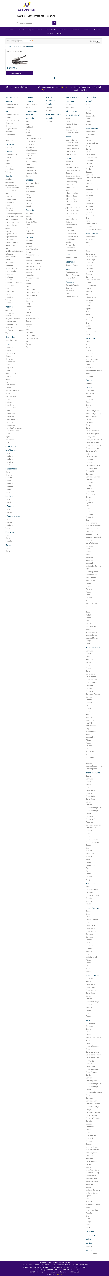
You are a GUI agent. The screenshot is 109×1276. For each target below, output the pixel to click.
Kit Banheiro (70, 291)
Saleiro (8, 294)
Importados (70, 101)
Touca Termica (91, 626)
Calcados (29, 180)
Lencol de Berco (72, 236)
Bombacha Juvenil (33, 269)
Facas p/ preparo (12, 242)
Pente (28, 164)
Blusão (88, 140)
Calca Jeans (90, 154)
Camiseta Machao (93, 477)
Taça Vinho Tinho (12, 431)
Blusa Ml (89, 659)
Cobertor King (71, 181)
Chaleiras (9, 211)
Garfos (8, 387)
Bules (8, 205)
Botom (28, 283)
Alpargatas (30, 186)
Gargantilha (90, 116)
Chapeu (29, 135)
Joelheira (89, 1158)
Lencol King (70, 239)
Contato (51, 16)
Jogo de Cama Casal (73, 207)
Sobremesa (10, 425)
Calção (88, 802)
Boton (28, 133)
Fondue (9, 382)
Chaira (8, 157)
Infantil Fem (10, 506)
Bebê (68, 164)
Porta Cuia (30, 167)
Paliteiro (9, 402)
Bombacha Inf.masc (33, 266)
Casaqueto (90, 494)
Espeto (8, 160)
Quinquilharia (11, 337)
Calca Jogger (91, 677)
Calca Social (90, 262)
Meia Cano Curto (92, 1170)
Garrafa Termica (12, 390)
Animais (9, 310)
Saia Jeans (90, 751)
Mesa (68, 269)
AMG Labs (59, 1274)
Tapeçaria (70, 282)
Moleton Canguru (93, 1190)
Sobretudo (90, 757)
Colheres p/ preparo (14, 213)
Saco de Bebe (71, 130)
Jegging (89, 723)
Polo (87, 311)
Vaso (8, 333)
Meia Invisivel (91, 957)
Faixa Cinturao (31, 150)
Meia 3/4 (89, 557)
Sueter (88, 326)
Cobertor (69, 173)
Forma (8, 248)
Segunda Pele (91, 603)
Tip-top (28, 344)
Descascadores (12, 219)
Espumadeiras (11, 236)
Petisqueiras (11, 408)
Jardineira (90, 720)
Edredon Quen (71, 202)
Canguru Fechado (93, 1118)
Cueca (88, 282)
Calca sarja (90, 1066)
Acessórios (30, 213)
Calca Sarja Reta (92, 1069)
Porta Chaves (11, 321)
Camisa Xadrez (92, 889)
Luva (88, 364)
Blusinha (89, 422)
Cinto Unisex (31, 141)
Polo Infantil (30, 335)
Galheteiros (10, 385)
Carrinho (21, 16)
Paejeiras (9, 274)
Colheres (9, 359)
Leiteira (8, 259)
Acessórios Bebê (73, 115)
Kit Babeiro (90, 362)
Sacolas (89, 1250)
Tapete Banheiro (72, 296)
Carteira (89, 1121)
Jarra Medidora (11, 257)
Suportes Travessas (14, 428)
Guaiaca (29, 156)
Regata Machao (92, 1210)
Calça (88, 671)
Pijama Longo (91, 865)
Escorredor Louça (12, 222)
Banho (68, 136)
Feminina (29, 101)
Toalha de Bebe (92, 224)
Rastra (28, 176)
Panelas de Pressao (14, 282)
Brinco (88, 110)
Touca (88, 623)
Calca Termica (91, 682)
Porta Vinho (10, 134)
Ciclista (88, 497)
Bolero (88, 149)
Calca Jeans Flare (92, 442)
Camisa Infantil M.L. (33, 292)
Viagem (59, 33)
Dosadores (10, 131)
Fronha (68, 204)
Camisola (89, 482)
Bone (88, 107)
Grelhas (9, 166)
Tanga (88, 618)
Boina (28, 130)
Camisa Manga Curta (94, 807)
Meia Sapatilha (92, 572)
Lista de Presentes (36, 16)
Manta (68, 127)
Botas (8, 535)
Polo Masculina (32, 338)
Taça (7, 137)
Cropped (89, 517)
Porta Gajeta (31, 170)
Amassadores (11, 185)
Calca (88, 152)
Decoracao (30, 147)
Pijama (88, 308)
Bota (7, 548)
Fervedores (10, 245)
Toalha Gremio (72, 151)
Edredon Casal (71, 196)
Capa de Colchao (72, 167)
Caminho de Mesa (73, 272)
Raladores (10, 291)
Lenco (28, 327)
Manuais (49, 118)
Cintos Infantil (31, 144)
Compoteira (10, 362)
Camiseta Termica (93, 694)
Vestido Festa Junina (94, 766)
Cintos (28, 309)
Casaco (89, 172)
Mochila (89, 1243)
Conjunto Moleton (93, 177)
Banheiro (9, 101)
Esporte (89, 380)
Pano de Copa (71, 258)
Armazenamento (12, 188)
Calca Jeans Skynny (93, 1055)
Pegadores (10, 169)
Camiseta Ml (91, 828)
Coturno (9, 475)
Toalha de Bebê (72, 145)
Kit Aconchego (91, 297)
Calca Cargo (90, 925)
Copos (8, 126)
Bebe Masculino (32, 249)
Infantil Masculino (13, 516)
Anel (27, 121)
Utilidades (10, 140)
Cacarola (9, 208)
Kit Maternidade (92, 189)
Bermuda (89, 239)
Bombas (9, 147)
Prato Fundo (10, 413)
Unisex (8, 545)
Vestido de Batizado (94, 229)
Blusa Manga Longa (94, 413)
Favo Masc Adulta (32, 318)
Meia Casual (91, 1175)
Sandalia (9, 456)
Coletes (29, 312)
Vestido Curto (91, 632)
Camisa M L (90, 471)
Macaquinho (91, 731)
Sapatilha (9, 462)
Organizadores (12, 268)
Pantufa (9, 478)
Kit (87, 186)
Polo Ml (89, 1201)
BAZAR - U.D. (21, 30)
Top (87, 620)
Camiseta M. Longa (93, 825)
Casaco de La (91, 491)
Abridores (9, 179)
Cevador (29, 219)
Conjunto (9, 123)
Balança (9, 196)
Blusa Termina (91, 416)
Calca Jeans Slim (92, 448)
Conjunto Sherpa (92, 842)
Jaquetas (89, 531)
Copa (68, 254)
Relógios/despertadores (15, 330)
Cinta (88, 505)
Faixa (28, 315)
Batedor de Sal (11, 154)
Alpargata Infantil (32, 183)
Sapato (8, 489)
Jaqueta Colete (92, 1147)
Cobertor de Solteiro (74, 179)
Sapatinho (90, 215)
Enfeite (8, 316)
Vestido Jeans (91, 769)
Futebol (89, 383)
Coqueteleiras (11, 129)
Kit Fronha (70, 230)
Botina (28, 197)
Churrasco (10, 151)
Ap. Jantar (9, 347)
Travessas (10, 439)
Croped (89, 948)
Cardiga (89, 169)
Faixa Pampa (31, 153)
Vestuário (50, 33)
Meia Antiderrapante (94, 370)
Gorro (88, 180)
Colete (88, 508)
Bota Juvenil (30, 194)
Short (88, 218)
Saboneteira (10, 107)
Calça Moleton (91, 157)
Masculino (10, 532)
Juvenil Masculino (93, 975)
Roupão (89, 597)
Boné (88, 248)
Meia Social (90, 1184)
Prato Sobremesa (13, 419)
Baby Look (90, 393)
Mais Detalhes (16, 73)
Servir (8, 344)
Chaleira (49, 107)
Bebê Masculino (12, 469)
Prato (8, 410)
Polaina (89, 586)
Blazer (88, 405)
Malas (88, 1239)
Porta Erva (30, 233)
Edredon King (71, 199)
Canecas (9, 356)
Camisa (40, 30)
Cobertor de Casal (73, 176)
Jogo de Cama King (73, 210)
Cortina (68, 121)
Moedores (10, 262)
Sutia (88, 612)
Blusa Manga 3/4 (92, 410)
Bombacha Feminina (34, 260)
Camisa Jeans (91, 468)
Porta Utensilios (12, 104)
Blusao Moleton (92, 143)
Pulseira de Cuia (32, 173)
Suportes (9, 297)
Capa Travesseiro (73, 170)
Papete (8, 480)
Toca (88, 1227)
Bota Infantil (30, 191)
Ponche (89, 589)
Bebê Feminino (12, 450)
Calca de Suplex (92, 433)
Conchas (9, 364)
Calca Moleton (91, 257)
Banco (28, 124)
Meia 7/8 (89, 560)
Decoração (10, 307)
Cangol (28, 304)
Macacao (89, 195)
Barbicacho (30, 127)
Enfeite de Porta (72, 124)
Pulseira (89, 124)
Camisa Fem (30, 289)
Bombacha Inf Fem (33, 263)
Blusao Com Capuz (93, 1037)
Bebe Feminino (92, 128)
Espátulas (9, 231)
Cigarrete (89, 503)
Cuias (28, 225)
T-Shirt (88, 1224)
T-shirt (88, 615)
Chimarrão (10, 144)
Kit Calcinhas (91, 725)
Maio (88, 198)
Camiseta (89, 166)
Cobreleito (70, 184)
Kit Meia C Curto (92, 534)
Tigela (8, 436)
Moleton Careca (92, 1193)
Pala (27, 329)
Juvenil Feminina (92, 908)
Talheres (9, 303)
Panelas (9, 280)
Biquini (88, 402)
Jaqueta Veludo (92, 528)
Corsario (89, 514)
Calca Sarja (90, 259)
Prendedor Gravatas (94, 1204)
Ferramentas (75, 30)
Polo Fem (29, 332)
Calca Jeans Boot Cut (94, 439)
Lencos (28, 158)
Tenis (8, 465)
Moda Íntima (91, 577)
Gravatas (89, 1144)
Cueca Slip (90, 1138)
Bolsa (68, 118)
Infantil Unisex (91, 883)
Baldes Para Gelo (12, 120)
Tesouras (49, 121)
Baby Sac (69, 161)
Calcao (88, 996)
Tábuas (9, 172)
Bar (7, 111)
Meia (88, 201)
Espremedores (11, 234)
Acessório (30, 118)
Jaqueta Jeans (91, 523)
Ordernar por (12, 41)
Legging (89, 192)
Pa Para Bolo (11, 271)
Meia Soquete (91, 574)
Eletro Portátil (64, 30)
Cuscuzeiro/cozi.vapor (14, 216)
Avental (29, 246)
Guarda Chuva (11, 340)
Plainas (8, 288)
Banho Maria (11, 199)
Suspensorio (91, 331)
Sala (67, 293)
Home (11, 30)
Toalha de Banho (72, 133)
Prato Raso (10, 416)
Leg (87, 728)
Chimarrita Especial (33, 138)
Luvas (88, 121)
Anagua (29, 243)
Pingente (29, 230)
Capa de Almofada (73, 265)
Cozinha (20, 46)
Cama (68, 158)
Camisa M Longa (92, 1001)
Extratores (10, 239)
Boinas (28, 252)
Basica (88, 396)
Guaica (28, 321)
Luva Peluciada (92, 543)
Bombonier (10, 313)
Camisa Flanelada (93, 465)
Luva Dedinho (91, 1161)
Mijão (88, 373)
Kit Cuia (28, 227)
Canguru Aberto (92, 1115)
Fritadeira (9, 254)
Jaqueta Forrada (92, 1150)
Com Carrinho (91, 1253)
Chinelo (9, 453)
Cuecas (89, 1141)
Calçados (31, 30)
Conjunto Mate (31, 222)
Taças (8, 433)
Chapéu (29, 306)
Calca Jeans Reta (92, 1052)
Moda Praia (90, 580)
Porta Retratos (11, 324)
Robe (88, 595)
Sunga (88, 328)
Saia (27, 341)
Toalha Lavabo (72, 154)
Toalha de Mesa (72, 278)
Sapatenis (10, 486)
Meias (88, 1187)
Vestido (29, 347)
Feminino (9, 496)
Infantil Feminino (93, 647)
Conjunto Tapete (72, 285)
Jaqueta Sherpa (92, 359)
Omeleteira (29, 46)
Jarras (8, 393)
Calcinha (89, 160)
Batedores (10, 202)
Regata (89, 314)
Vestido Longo (91, 635)
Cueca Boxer (91, 285)
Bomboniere (10, 353)
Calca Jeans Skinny (93, 445)
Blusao (88, 419)
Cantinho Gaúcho (51, 30)
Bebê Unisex (91, 338)
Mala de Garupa (32, 161)
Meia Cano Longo (93, 1173)
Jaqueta (29, 324)
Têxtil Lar (97, 30)
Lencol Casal (71, 233)
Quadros (9, 327)
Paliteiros (9, 277)
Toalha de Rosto (72, 148)
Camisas (89, 268)
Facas (8, 163)
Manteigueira (11, 396)
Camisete (29, 301)
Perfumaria (87, 30)
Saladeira (9, 422)
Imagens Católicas (13, 318)
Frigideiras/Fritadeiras (14, 251)
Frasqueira (90, 1235)
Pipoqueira (10, 285)
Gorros (89, 119)
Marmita (49, 110)
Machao (89, 303)
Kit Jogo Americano (73, 275)
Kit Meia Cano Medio (94, 537)
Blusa (88, 137)
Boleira (8, 350)
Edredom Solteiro (72, 193)
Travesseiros (71, 250)
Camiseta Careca (92, 1101)
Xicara (8, 442)
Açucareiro (10, 182)
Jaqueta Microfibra (93, 526)
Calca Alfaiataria (92, 431)
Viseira (88, 643)
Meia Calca (90, 203)
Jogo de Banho (71, 140)
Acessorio (90, 390)
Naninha (89, 206)
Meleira (9, 399)
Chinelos (9, 499)
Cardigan (89, 485)
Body (88, 146)
